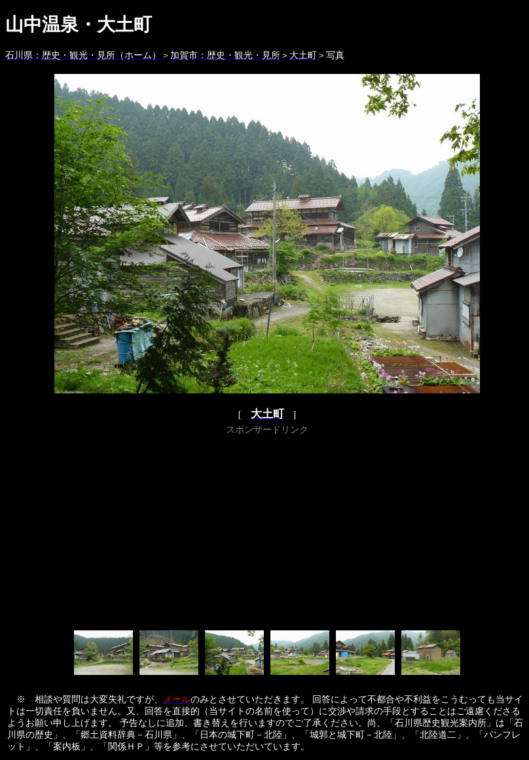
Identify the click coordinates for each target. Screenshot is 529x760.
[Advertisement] (267, 530)
